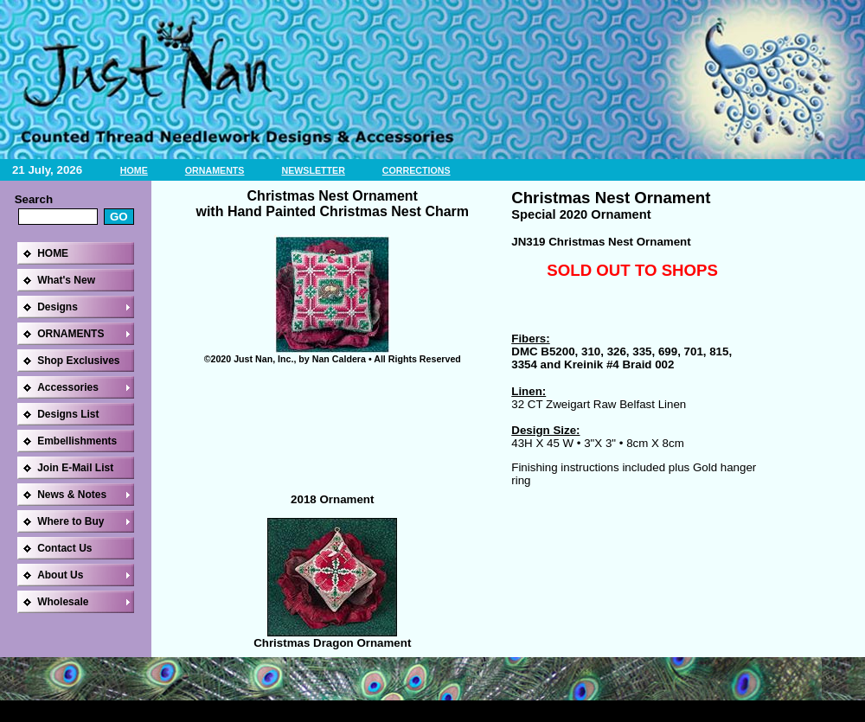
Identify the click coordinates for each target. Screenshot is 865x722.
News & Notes (71, 495)
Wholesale (62, 602)
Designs (57, 307)
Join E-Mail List (75, 468)
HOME (134, 170)
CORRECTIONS (416, 170)
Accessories (68, 387)
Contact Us (64, 548)
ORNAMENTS (215, 170)
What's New (66, 280)
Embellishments (77, 441)
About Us (60, 575)
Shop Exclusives (78, 361)
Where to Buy (70, 521)
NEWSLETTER (312, 170)
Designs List (68, 414)
